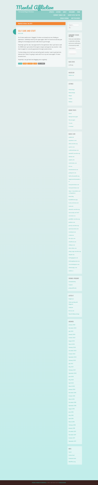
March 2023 (72, 344)
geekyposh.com (72, 172)
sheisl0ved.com (72, 241)
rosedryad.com (72, 232)
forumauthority (72, 281)
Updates (51, 12)
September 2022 (72, 357)
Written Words (75, 18)
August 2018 (71, 408)
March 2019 (71, 399)
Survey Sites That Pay (74, 15)
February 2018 (72, 425)
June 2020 (71, 376)
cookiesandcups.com (74, 150)
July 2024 (71, 331)
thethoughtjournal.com (74, 261)
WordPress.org (72, 461)
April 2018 (71, 418)
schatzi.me (71, 235)
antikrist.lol (71, 137)
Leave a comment (41, 63)
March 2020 (72, 386)
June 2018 (71, 412)
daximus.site (71, 156)
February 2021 (72, 370)
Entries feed (71, 455)
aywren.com (71, 147)
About (64, 12)
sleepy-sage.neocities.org (75, 251)
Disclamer (72, 12)
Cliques (70, 95)
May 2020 (71, 379)
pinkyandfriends (72, 288)
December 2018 (72, 402)
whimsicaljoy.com (73, 267)
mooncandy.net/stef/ (74, 212)
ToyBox (70, 98)
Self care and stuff (27, 30)
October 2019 (72, 396)
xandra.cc (71, 270)
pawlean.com (72, 222)
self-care (35, 63)
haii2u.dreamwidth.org (74, 176)
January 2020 (72, 389)
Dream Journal (64, 18)
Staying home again (73, 116)
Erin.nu (70, 166)
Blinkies (70, 101)
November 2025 (72, 328)
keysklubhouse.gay (73, 199)
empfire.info (71, 159)
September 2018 (72, 405)
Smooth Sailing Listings (74, 314)
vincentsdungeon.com (74, 264)
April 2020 (71, 383)
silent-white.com (72, 248)
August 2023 (72, 341)
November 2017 (72, 434)
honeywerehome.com (74, 184)
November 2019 (72, 392)
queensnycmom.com (73, 228)
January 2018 (72, 428)
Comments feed (72, 458)
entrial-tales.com (73, 163)
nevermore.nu (72, 215)
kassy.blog (71, 196)
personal (24, 63)
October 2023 (72, 337)
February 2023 (72, 347)
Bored (70, 113)
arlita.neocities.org (73, 143)
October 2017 (72, 438)
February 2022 (72, 360)
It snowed (71, 126)
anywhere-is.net (72, 140)
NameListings (72, 92)
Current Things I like (59, 15)
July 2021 (71, 363)
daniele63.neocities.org (74, 153)
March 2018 (71, 421)
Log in (70, 452)
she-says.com (72, 238)
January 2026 (72, 324)
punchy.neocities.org (74, 225)
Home (78, 12)
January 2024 (72, 334)
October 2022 (72, 353)
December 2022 (72, 350)
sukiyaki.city (71, 254)
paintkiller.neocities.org (74, 219)
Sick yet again (72, 120)
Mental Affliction (34, 7)
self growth (30, 63)
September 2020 (72, 373)
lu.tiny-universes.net (74, 202)
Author (58, 12)
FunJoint (71, 284)
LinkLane (71, 307)
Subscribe (72, 52)
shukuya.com (72, 245)
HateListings (72, 89)
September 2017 (72, 441)
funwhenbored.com (73, 169)
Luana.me (71, 206)
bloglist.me (71, 299)
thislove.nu (71, 75)
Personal (20, 63)
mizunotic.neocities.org (74, 209)
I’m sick (70, 123)
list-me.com (71, 310)
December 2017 (72, 431)
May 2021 (71, 366)
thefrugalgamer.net (73, 257)
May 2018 (71, 415)
